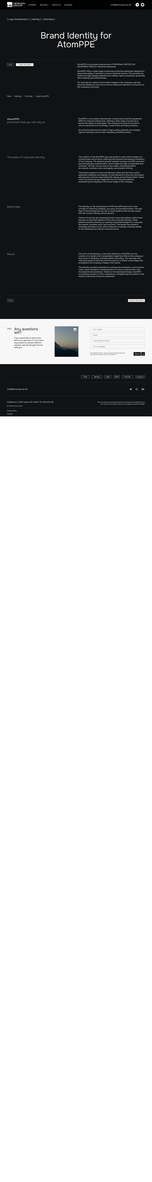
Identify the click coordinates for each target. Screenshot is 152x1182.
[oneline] (117, 1112)
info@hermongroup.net (121, 5)
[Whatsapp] (142, 5)
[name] (117, 1095)
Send (118, 1119)
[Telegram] (137, 5)
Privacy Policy (12, 1176)
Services (44, 5)
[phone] (117, 1106)
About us (56, 5)
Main (9, 96)
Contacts (68, 5)
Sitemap (10, 1179)
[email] (117, 1100)
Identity (18, 96)
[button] (24, 64)
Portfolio (32, 5)
